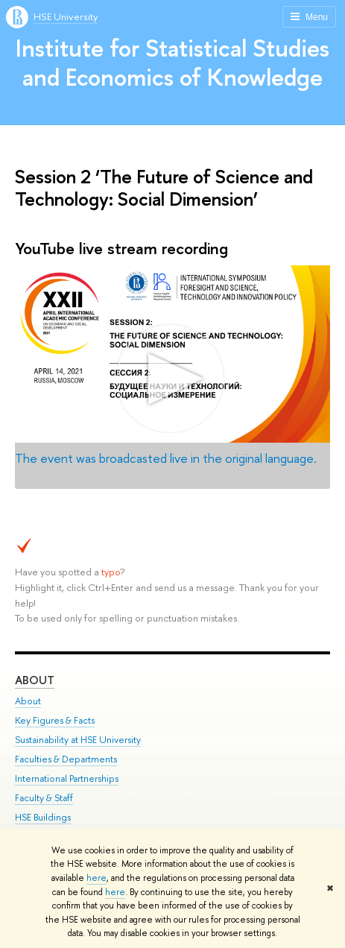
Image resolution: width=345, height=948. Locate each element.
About (34, 680)
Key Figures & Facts (55, 720)
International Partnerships (66, 778)
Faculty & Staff (44, 797)
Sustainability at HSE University (78, 739)
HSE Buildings (43, 817)
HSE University (66, 16)
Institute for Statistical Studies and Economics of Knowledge (172, 62)
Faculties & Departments (66, 759)
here (96, 878)
